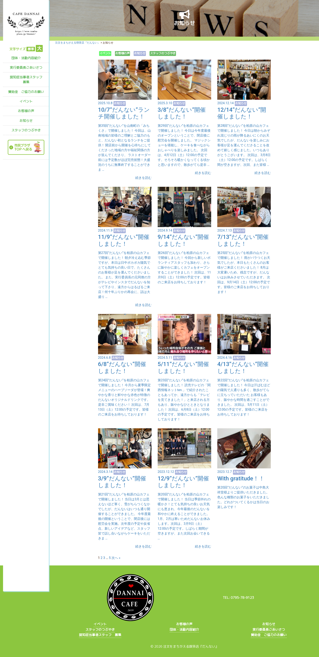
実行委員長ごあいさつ (26, 67)
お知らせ (26, 120)
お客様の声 (26, 111)
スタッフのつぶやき (26, 130)
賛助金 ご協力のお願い (26, 92)
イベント (26, 101)
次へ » (115, 558)
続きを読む (143, 178)
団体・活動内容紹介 (26, 58)
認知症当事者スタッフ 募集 (28, 79)
